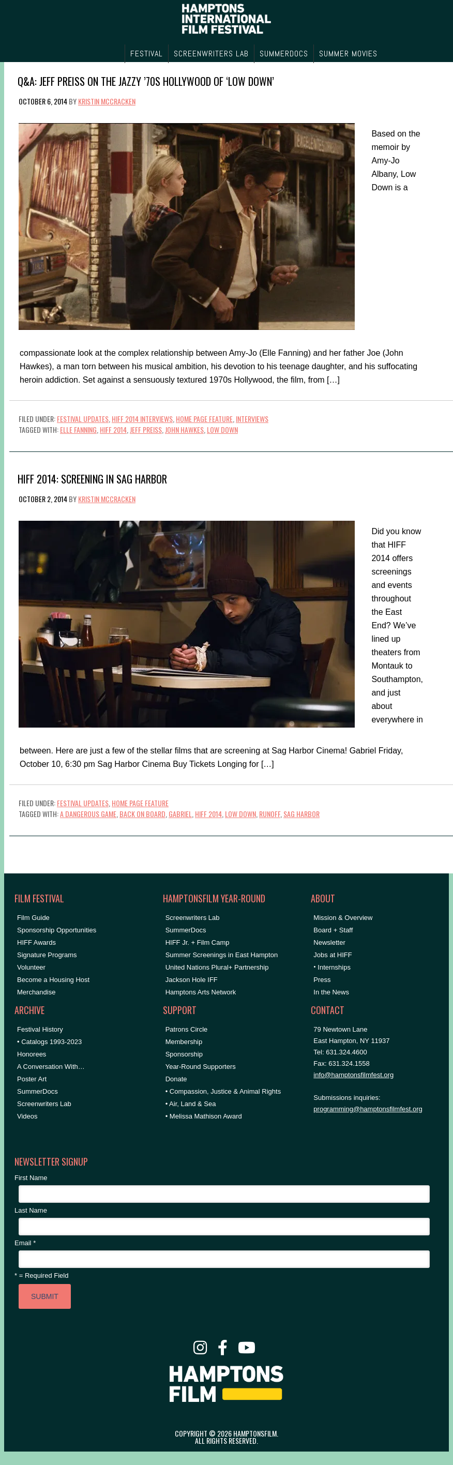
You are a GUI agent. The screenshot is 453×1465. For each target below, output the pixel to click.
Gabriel (180, 813)
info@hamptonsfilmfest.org (353, 1075)
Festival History (40, 1029)
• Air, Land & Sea (190, 1104)
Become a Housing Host (53, 980)
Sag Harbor (301, 813)
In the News (331, 992)
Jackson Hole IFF (191, 980)
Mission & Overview (342, 918)
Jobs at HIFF (332, 955)
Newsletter (329, 942)
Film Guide (33, 918)
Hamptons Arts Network (200, 992)
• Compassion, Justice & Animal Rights (223, 1091)
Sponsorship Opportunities (56, 930)
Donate (176, 1079)
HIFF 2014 (113, 429)
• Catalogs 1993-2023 (49, 1042)
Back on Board (142, 813)
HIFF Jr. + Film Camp (197, 942)
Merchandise (36, 992)
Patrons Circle (186, 1029)
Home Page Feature (204, 418)
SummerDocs (37, 1091)
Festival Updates (83, 418)
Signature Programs (47, 955)
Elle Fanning (78, 429)
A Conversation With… (51, 1066)
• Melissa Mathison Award (203, 1116)
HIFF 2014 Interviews (142, 418)
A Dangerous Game (88, 813)
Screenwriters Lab (44, 1104)
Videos (27, 1116)
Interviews (252, 418)
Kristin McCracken (106, 101)
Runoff (269, 813)
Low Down (222, 429)
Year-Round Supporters (200, 1066)
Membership (184, 1042)
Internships (334, 967)
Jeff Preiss (146, 429)
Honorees (31, 1054)
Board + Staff (333, 930)
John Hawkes (184, 429)
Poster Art (32, 1079)
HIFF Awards (36, 942)
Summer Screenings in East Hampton (221, 955)
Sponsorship (184, 1054)
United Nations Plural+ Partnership (217, 967)
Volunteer (31, 967)
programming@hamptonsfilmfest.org (367, 1109)
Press (321, 980)
